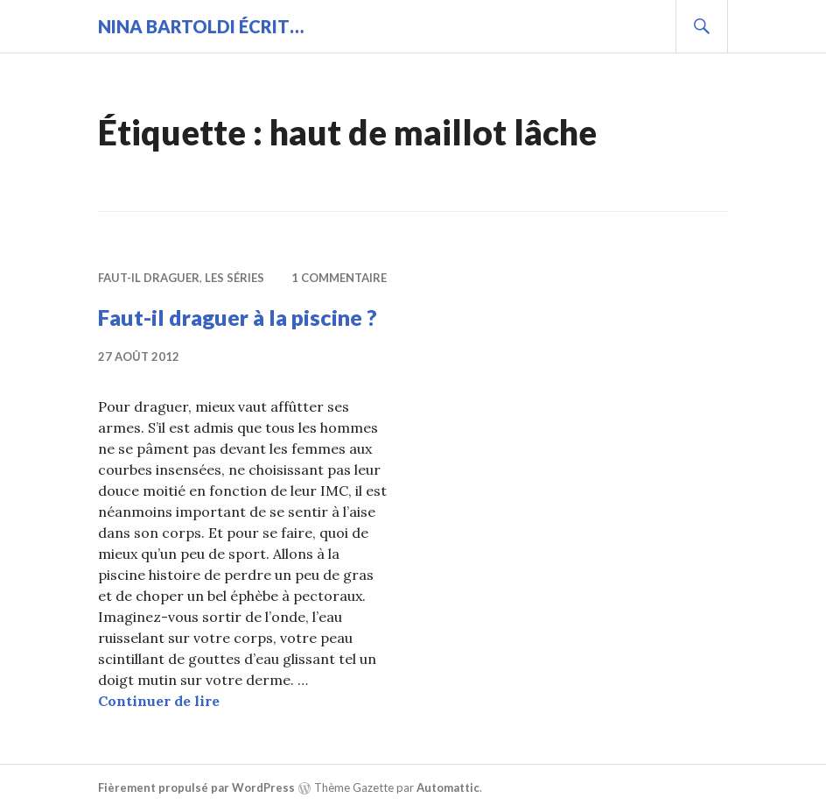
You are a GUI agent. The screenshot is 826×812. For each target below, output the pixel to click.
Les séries (234, 278)
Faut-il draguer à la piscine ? (237, 317)
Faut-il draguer (149, 278)
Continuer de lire (159, 701)
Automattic (448, 787)
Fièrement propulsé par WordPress (196, 787)
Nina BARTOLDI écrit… (201, 26)
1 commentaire (339, 278)
